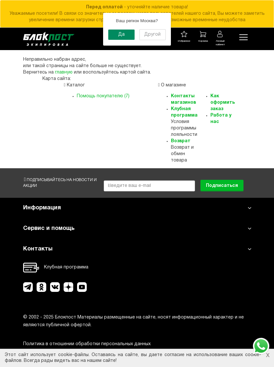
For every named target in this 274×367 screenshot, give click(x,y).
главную (64, 72)
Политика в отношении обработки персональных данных (87, 344)
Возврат (180, 141)
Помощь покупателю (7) (103, 96)
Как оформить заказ (222, 102)
